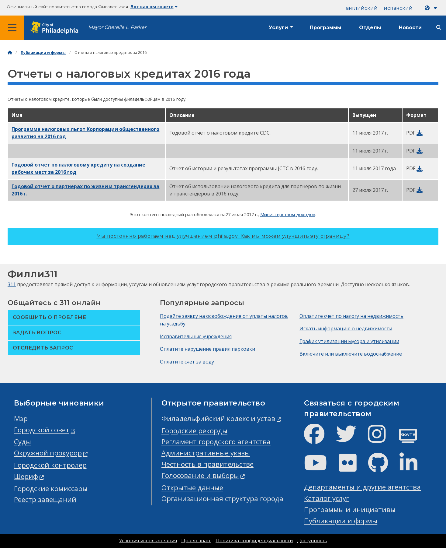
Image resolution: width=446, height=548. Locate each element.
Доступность (312, 540)
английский (362, 8)
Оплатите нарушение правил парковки (207, 349)
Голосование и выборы (200, 475)
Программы (325, 27)
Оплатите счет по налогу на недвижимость (351, 316)
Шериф (26, 476)
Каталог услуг (326, 498)
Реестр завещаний (45, 499)
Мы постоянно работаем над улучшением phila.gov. (222, 236)
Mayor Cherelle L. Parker (117, 27)
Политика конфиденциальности (254, 540)
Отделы (370, 27)
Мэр (21, 418)
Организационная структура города (222, 498)
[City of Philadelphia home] (56, 27)
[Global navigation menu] (12, 28)
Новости (410, 27)
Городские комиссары (51, 488)
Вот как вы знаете (154, 6)
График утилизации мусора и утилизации (349, 341)
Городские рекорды (194, 430)
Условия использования (148, 540)
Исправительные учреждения (196, 336)
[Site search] (438, 27)
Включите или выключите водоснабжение (350, 353)
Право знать (196, 540)
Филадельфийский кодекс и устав (218, 418)
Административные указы (205, 453)
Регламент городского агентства (216, 441)
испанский (398, 8)
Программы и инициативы (350, 509)
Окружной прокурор (48, 453)
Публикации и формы (43, 52)
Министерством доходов (287, 214)
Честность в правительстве (207, 464)
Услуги (278, 27)
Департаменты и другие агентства (362, 487)
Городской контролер (50, 465)
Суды (22, 441)
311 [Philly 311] (12, 284)
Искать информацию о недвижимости (345, 328)
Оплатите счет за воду (187, 361)
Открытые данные (192, 487)
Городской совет (41, 429)
